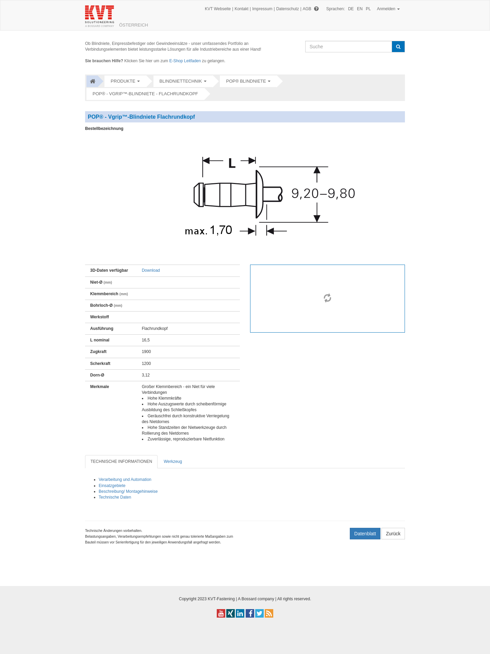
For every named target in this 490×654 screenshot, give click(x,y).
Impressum (262, 8)
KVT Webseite (218, 8)
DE (351, 8)
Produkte (123, 81)
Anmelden (388, 8)
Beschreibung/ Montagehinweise (128, 491)
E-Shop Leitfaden (185, 60)
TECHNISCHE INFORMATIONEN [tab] (121, 461)
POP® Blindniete (246, 81)
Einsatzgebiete (112, 485)
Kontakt (241, 8)
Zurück (393, 533)
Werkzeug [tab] (173, 461)
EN (360, 8)
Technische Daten (115, 497)
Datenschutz (287, 8)
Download (151, 270)
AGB (307, 8)
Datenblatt (365, 533)
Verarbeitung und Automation (125, 479)
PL (368, 8)
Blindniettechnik (181, 81)
